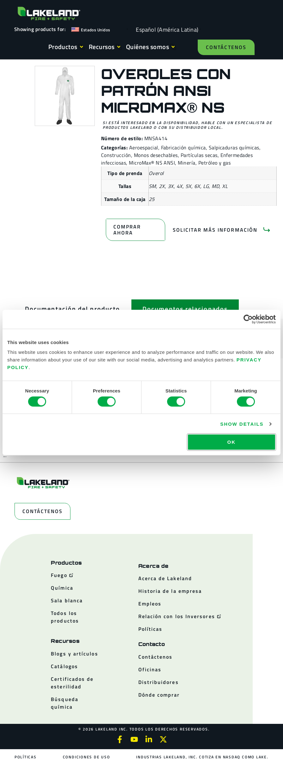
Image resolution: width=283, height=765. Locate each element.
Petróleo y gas (214, 162)
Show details (241, 423)
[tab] (72, 308)
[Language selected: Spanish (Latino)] (166, 29)
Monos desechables (156, 155)
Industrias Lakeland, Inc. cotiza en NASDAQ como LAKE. (202, 757)
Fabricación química (183, 147)
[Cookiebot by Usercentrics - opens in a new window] (248, 319)
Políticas (26, 757)
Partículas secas (199, 155)
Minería (186, 162)
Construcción (116, 155)
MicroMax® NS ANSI (152, 162)
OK (231, 442)
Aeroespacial (143, 147)
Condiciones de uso (86, 757)
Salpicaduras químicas (234, 147)
